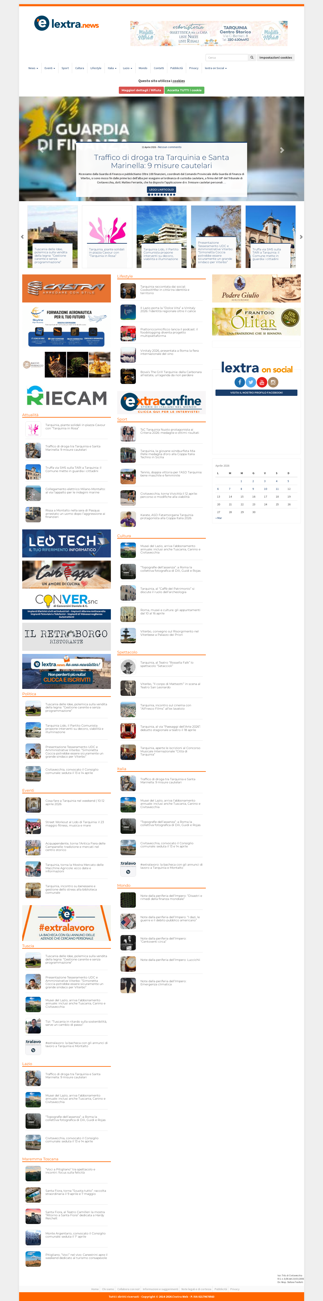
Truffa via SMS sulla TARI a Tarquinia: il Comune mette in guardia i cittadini (267, 254)
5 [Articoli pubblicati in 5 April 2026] (288, 481)
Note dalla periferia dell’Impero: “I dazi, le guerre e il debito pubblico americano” (170, 918)
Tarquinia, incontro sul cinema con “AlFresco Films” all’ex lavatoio (165, 706)
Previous (22, 237)
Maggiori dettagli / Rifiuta (141, 90)
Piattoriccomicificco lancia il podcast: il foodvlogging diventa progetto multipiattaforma (169, 332)
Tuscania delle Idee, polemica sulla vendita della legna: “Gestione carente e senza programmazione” (51, 255)
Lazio (127, 68)
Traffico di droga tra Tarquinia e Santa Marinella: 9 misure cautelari (161, 161)
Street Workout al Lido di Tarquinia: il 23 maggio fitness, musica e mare (74, 823)
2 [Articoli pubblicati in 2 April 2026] (253, 481)
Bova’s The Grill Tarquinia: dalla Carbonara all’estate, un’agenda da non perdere (171, 373)
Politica (29, 694)
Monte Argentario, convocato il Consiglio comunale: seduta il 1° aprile (75, 1235)
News (33, 68)
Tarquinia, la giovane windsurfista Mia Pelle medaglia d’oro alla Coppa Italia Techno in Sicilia (167, 454)
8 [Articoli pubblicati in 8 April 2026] (241, 489)
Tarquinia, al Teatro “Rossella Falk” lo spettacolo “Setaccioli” (166, 664)
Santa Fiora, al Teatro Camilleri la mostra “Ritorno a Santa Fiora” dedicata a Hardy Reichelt (75, 1215)
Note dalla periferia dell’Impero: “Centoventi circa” (163, 940)
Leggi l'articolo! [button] (161, 189)
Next (301, 237)
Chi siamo (108, 1289)
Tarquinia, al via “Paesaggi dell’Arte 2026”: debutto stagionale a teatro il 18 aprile (170, 728)
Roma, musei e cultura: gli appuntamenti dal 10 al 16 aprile (170, 611)
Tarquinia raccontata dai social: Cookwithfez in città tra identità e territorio (164, 290)
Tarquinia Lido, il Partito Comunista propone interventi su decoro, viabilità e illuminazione (161, 254)
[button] (40, 149)
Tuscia (28, 946)
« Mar (218, 518)
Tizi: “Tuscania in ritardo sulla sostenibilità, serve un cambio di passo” (76, 1023)
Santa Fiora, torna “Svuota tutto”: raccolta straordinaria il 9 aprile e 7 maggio (75, 1192)
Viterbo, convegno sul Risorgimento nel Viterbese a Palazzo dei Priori (169, 632)
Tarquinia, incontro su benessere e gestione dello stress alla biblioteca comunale (71, 889)
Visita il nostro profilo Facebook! (256, 392)
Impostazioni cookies (275, 57)
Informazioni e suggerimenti (160, 1289)
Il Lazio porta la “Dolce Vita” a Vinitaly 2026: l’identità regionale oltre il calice (168, 309)
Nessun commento (170, 147)
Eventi (50, 68)
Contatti (159, 68)
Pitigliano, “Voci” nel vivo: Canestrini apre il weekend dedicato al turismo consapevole (76, 1256)
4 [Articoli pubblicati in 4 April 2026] (276, 481)
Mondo (143, 68)
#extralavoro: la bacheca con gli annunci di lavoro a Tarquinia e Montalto (76, 1044)
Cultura (79, 68)
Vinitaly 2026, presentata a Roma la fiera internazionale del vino (169, 352)
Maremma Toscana (40, 1159)
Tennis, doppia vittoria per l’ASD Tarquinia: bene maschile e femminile (171, 473)
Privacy (193, 68)
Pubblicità (176, 68)
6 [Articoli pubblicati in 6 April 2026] (218, 489)
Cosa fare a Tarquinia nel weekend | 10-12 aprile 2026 (74, 802)
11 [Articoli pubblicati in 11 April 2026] (277, 489)
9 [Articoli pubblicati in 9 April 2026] (253, 489)
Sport (65, 68)
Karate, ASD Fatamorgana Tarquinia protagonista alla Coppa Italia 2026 (166, 516)
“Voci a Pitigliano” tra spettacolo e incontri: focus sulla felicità (70, 1170)
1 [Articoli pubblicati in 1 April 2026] (241, 481)
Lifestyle (96, 68)
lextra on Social (216, 68)
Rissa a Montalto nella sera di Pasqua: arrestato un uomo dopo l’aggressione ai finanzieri (75, 513)
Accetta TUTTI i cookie (184, 90)
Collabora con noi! (128, 1289)
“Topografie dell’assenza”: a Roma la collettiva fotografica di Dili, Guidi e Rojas (75, 1118)
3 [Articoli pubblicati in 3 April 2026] (265, 481)
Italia (112, 68)
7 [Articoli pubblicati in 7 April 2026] (229, 489)
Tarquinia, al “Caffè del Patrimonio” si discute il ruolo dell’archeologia (167, 590)
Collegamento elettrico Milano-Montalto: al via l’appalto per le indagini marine (75, 490)
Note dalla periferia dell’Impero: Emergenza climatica (163, 982)
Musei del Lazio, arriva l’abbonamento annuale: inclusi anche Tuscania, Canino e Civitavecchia (75, 1003)
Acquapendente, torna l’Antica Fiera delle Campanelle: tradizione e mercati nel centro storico (75, 847)
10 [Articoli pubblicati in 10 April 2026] (265, 489)
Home (95, 1289)
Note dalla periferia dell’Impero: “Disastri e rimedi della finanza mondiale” (171, 897)
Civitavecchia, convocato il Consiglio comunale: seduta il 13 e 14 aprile (72, 771)
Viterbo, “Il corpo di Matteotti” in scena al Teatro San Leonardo (170, 685)
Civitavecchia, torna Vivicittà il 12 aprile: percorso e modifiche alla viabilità (168, 495)
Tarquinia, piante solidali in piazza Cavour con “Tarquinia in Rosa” (107, 252)
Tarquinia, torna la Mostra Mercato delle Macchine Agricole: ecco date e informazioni (74, 868)
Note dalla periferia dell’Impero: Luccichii (170, 960)
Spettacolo (127, 652)
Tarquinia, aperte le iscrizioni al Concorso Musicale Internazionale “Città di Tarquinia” (170, 751)
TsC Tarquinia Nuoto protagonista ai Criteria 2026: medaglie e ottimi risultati (169, 431)
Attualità (30, 415)
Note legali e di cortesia (196, 1289)
